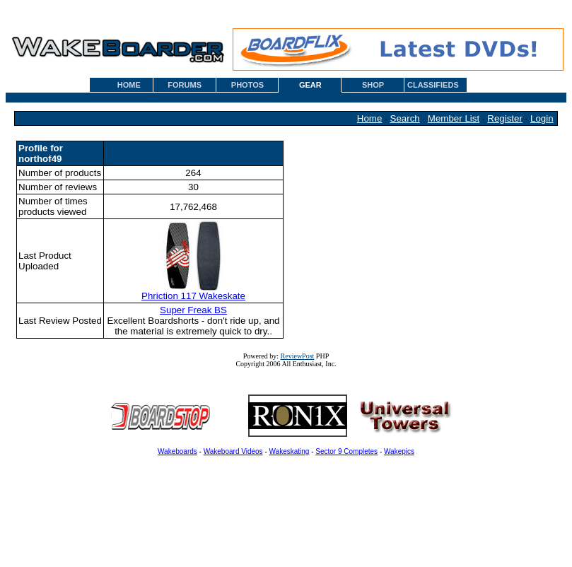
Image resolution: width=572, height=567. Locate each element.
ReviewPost (298, 356)
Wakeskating (289, 451)
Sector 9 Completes (346, 451)
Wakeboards (177, 451)
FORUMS (185, 85)
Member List (453, 118)
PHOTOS (247, 85)
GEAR (310, 85)
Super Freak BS (193, 310)
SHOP (373, 85)
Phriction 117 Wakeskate (193, 291)
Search (405, 118)
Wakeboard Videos (233, 451)
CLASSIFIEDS (433, 85)
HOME (129, 85)
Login (542, 118)
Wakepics (399, 451)
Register (505, 118)
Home (370, 118)
